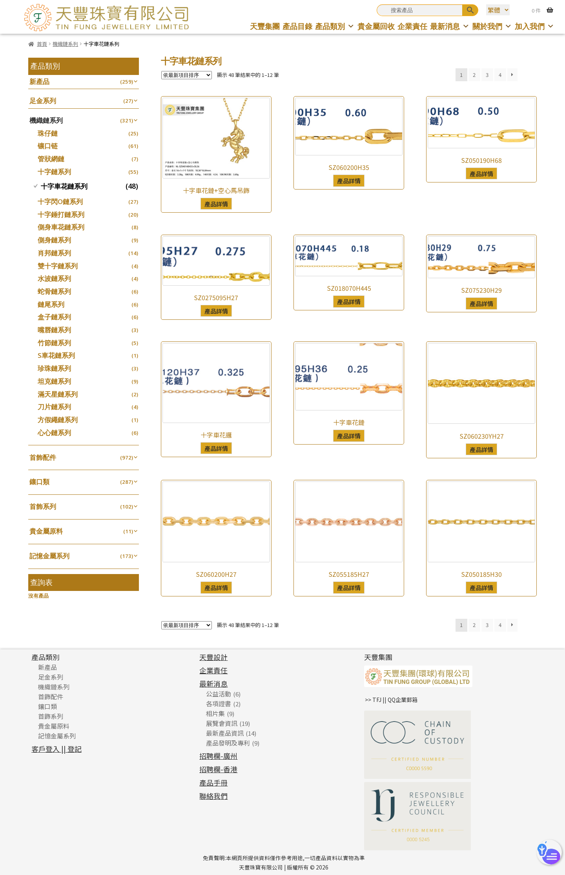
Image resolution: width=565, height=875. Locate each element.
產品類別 (335, 26)
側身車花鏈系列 (61, 227)
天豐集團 (265, 26)
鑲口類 (39, 481)
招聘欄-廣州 (218, 756)
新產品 (39, 81)
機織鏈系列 (65, 43)
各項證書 (218, 703)
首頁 (42, 43)
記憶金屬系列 (49, 555)
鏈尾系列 (51, 304)
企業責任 (412, 26)
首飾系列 (42, 506)
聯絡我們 (213, 796)
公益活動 (218, 693)
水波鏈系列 (54, 278)
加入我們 (534, 26)
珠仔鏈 (48, 133)
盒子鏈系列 (54, 316)
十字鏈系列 (54, 171)
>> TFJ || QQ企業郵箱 (391, 700)
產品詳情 (216, 203)
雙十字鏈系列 (58, 265)
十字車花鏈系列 (64, 186)
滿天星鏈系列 (58, 394)
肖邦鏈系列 (54, 252)
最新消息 (450, 26)
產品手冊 (213, 782)
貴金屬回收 (376, 26)
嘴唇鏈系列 (54, 329)
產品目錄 (297, 26)
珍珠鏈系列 (54, 368)
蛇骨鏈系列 (54, 291)
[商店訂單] (186, 75)
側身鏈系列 (54, 239)
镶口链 (48, 145)
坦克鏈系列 (54, 381)
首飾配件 (42, 457)
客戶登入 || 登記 (56, 749)
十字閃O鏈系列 (60, 201)
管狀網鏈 (51, 158)
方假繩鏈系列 (58, 419)
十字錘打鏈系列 (61, 214)
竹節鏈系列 (54, 342)
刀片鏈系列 (54, 406)
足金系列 (42, 100)
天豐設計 (213, 657)
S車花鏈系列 (56, 355)
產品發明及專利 (228, 742)
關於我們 (492, 26)
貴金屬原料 (46, 531)
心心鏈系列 (54, 432)
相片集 (215, 713)
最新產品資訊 (225, 733)
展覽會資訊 (221, 723)
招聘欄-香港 (218, 769)
